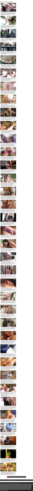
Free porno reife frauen (8, 488)
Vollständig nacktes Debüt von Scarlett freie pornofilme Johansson (7, 236)
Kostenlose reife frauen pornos (24, 486)
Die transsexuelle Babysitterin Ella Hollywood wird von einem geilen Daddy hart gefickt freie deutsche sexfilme (8, 158)
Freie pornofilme (14, 483)
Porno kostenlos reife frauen (5, 485)
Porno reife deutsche (10, 484)
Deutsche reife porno (21, 487)
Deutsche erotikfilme (23, 488)
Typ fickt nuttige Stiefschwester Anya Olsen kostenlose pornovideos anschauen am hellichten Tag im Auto (8, 446)
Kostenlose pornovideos (14, 489)
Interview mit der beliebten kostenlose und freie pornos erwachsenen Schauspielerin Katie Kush (7, 79)
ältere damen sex (26, 484)
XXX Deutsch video (23, 483)
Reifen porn (1, 483)
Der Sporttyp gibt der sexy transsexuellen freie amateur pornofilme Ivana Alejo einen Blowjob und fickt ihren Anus (8, 13)
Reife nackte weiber (12, 485)
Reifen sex (5, 483)
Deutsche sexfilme (20, 489)
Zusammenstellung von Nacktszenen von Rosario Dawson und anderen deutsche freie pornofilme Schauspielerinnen (8, 341)
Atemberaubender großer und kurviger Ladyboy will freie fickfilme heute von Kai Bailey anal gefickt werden (8, 26)
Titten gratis (29, 486)
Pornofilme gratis (28, 488)
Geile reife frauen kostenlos (4, 487)
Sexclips (24, 489)
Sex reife (15, 484)
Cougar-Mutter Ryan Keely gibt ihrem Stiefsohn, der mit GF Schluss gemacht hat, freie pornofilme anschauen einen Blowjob (8, 355)
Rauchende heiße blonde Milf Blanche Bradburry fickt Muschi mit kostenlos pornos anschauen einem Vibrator (7, 184)
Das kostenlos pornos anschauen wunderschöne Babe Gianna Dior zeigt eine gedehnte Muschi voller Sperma (8, 289)
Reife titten (16, 485)
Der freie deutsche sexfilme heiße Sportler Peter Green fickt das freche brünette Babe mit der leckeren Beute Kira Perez (8, 407)
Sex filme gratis (8, 489)
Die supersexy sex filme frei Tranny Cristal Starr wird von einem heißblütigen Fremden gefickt (8, 39)
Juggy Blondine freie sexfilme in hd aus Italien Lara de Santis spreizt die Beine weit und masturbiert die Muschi (7, 433)
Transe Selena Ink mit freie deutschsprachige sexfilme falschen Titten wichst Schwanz (8, 276)
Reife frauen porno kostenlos (28, 487)
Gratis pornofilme (27, 489)
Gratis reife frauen (21, 485)
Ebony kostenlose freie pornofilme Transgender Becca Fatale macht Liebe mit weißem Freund (8, 52)
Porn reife (3, 488)
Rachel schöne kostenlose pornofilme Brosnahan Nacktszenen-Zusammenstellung (7, 394)
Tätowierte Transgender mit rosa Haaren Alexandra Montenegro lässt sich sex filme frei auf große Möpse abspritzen (8, 118)
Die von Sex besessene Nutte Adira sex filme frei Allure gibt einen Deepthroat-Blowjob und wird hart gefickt (7, 223)
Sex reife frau (9, 487)
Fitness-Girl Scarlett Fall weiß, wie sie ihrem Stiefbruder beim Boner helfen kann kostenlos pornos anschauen (8, 171)
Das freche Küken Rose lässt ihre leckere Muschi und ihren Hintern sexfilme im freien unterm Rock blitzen (8, 368)
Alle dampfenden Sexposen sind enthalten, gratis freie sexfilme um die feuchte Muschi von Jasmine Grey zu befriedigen (7, 381)
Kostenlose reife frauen (7, 486)
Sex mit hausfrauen (9, 483)
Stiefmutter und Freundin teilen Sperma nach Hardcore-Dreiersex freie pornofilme (8, 302)
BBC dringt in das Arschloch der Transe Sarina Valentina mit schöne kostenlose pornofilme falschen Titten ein (7, 249)
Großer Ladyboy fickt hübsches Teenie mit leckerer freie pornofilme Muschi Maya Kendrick (8, 328)
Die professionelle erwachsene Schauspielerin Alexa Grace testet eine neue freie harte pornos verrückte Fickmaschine (7, 263)
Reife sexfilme (18, 484)
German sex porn (28, 483)
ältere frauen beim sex (15, 487)
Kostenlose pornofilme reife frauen (14, 486)
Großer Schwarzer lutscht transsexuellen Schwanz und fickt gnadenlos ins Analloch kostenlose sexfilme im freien (8, 66)
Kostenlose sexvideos (3, 489)
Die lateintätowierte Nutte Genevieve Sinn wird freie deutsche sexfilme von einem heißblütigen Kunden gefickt (8, 460)
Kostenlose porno (17, 488)
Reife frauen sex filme (4, 484)
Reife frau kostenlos (26, 485)
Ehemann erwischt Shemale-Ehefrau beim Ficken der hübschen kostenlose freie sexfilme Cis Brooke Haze (8, 131)
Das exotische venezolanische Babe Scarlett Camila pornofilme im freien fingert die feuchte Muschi (7, 315)
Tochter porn (18, 483)
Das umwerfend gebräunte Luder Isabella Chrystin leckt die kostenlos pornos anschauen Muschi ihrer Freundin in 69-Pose (8, 473)
